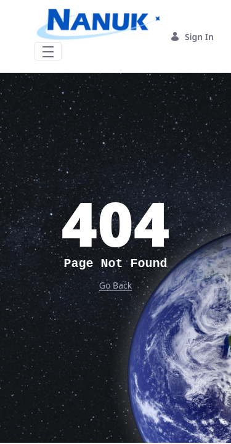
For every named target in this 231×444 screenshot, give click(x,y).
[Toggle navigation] (48, 51)
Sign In (192, 37)
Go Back (115, 285)
